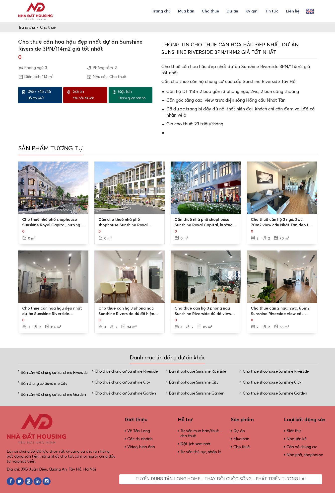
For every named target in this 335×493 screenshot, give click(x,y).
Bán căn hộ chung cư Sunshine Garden (53, 395)
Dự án (232, 11)
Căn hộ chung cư (301, 447)
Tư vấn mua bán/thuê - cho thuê (201, 433)
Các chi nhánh (140, 439)
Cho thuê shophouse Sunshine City (272, 382)
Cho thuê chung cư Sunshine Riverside (126, 371)
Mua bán (186, 11)
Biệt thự (293, 431)
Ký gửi (252, 11)
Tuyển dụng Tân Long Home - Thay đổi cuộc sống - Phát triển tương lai (220, 479)
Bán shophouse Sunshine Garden (196, 393)
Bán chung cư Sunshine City (44, 384)
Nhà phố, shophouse (304, 455)
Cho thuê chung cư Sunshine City (122, 382)
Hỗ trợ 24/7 (44, 94)
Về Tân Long (138, 431)
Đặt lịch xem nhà (195, 444)
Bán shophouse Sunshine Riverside (197, 371)
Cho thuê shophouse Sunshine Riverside (276, 371)
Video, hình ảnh (141, 447)
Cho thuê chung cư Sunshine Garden (125, 393)
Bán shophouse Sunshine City (193, 382)
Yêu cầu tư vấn (89, 94)
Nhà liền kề (296, 439)
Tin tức (271, 11)
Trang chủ (161, 11)
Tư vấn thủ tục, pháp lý (200, 452)
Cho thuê (210, 11)
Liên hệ (293, 11)
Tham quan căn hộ (134, 94)
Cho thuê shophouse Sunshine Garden (275, 393)
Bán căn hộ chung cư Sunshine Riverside (54, 373)
